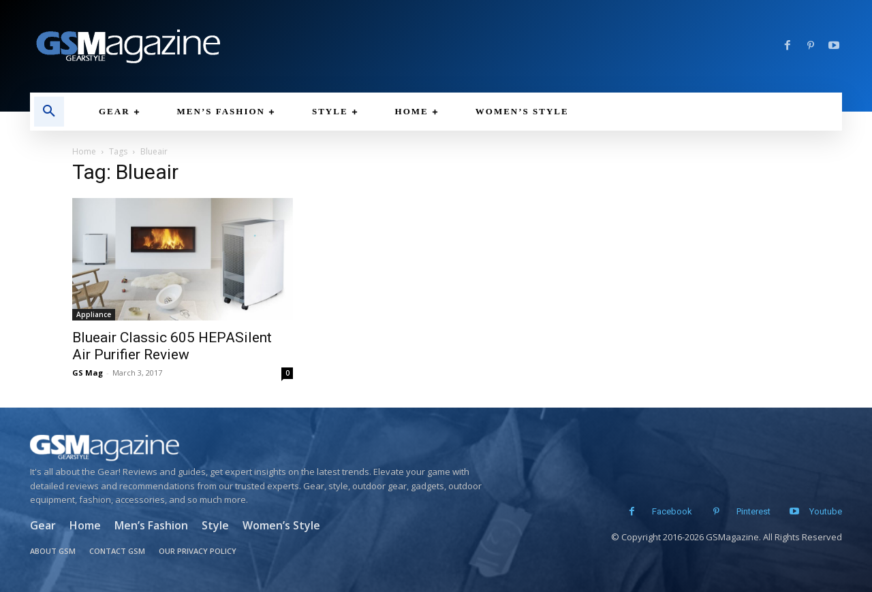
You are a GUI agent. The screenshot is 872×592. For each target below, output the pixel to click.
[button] (49, 112)
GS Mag (87, 372)
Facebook (667, 511)
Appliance (93, 314)
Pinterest (748, 511)
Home (84, 151)
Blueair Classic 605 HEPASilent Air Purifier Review (172, 346)
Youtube (825, 511)
